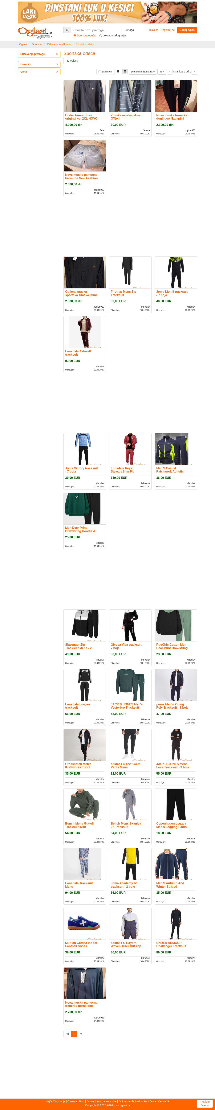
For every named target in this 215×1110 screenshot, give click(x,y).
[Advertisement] (130, 226)
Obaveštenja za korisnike (101, 1101)
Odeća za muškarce (59, 44)
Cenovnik (163, 1101)
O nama (72, 1101)
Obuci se (37, 44)
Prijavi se (153, 29)
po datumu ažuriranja (143, 71)
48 (162, 71)
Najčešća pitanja (55, 1101)
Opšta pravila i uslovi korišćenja (137, 1101)
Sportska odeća (85, 44)
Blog (81, 1101)
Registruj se (168, 29)
